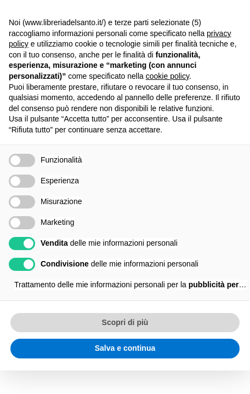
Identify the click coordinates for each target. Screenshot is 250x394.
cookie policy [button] (167, 76)
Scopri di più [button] (125, 322)
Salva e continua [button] (125, 348)
